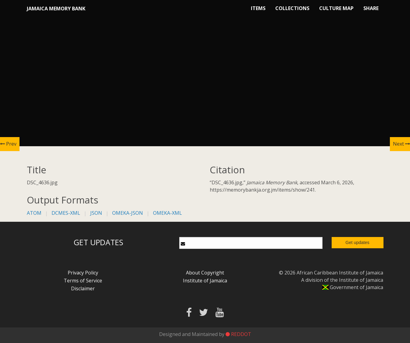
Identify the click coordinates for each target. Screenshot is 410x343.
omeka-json (127, 213)
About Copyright (205, 272)
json (96, 213)
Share (371, 8)
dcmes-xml (66, 213)
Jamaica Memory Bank (56, 8)
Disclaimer (83, 288)
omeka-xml (167, 213)
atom (34, 213)
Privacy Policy (83, 272)
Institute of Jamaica (205, 280)
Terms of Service (83, 280)
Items (258, 8)
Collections (292, 8)
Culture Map (336, 8)
